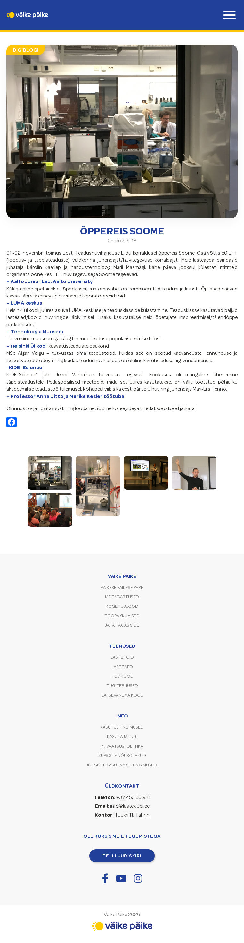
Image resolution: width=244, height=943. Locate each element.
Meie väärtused (122, 596)
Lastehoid (122, 657)
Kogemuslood (122, 606)
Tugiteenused (122, 685)
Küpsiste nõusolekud (122, 755)
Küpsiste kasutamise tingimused (122, 765)
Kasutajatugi (122, 736)
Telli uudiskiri (122, 855)
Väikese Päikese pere (122, 587)
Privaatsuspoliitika (122, 746)
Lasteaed (122, 666)
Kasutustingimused (122, 727)
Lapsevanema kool (122, 695)
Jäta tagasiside (122, 625)
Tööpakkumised (122, 616)
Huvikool (122, 676)
